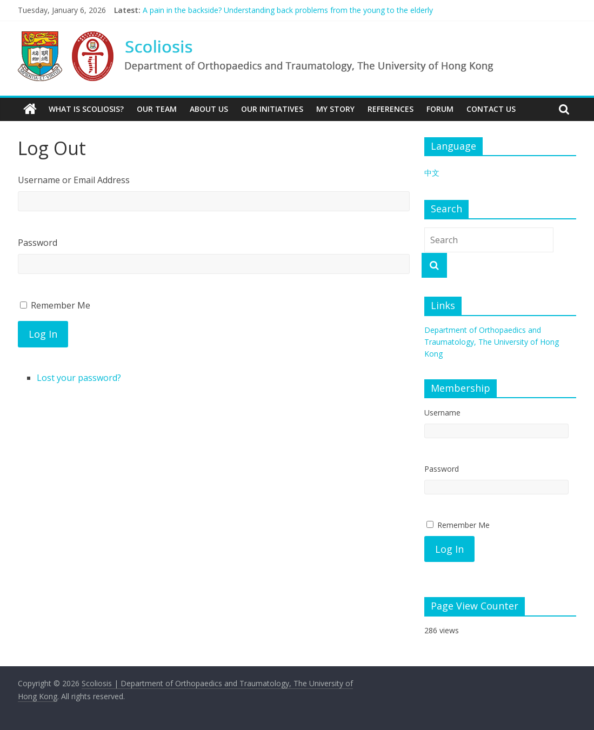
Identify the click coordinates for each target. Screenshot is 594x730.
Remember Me (60, 305)
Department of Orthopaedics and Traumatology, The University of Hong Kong (491, 342)
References (390, 109)
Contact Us (491, 109)
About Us (209, 109)
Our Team (157, 109)
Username (442, 412)
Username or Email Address (74, 180)
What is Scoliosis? (86, 109)
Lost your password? (79, 378)
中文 (431, 173)
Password (37, 243)
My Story (335, 109)
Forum (439, 109)
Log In (43, 333)
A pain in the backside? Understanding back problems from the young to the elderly (288, 10)
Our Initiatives (272, 109)
